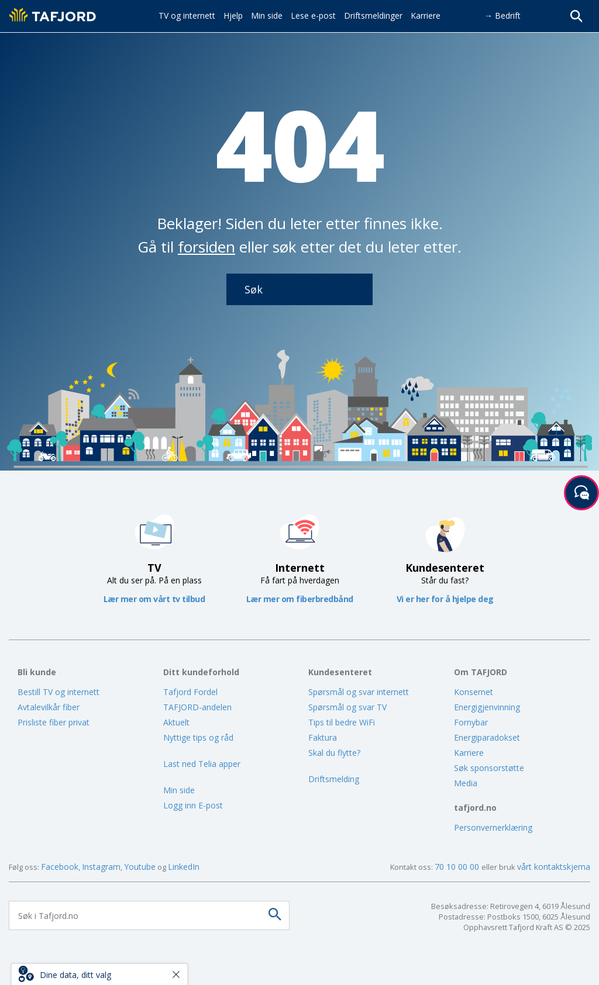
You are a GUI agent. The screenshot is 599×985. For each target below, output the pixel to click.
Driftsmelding (333, 778)
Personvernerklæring (493, 827)
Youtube (140, 866)
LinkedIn (183, 866)
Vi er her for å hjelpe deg (445, 598)
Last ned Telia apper (201, 763)
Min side (179, 790)
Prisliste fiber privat (53, 722)
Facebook (59, 866)
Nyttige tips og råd (198, 737)
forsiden (206, 246)
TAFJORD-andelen (197, 707)
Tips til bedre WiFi (341, 722)
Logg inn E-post (193, 805)
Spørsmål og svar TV (347, 707)
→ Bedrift (502, 15)
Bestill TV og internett (58, 691)
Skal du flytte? (334, 752)
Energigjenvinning (487, 707)
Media (465, 783)
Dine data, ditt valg (75, 974)
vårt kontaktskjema (553, 866)
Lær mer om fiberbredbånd (299, 598)
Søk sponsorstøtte (489, 767)
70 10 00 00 (458, 866)
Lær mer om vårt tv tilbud (154, 598)
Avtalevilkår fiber (49, 707)
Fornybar (471, 722)
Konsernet (473, 691)
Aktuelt (176, 722)
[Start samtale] (581, 492)
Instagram (101, 866)
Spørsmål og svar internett (358, 691)
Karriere (469, 752)
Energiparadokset (487, 737)
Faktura (322, 737)
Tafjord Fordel (190, 691)
